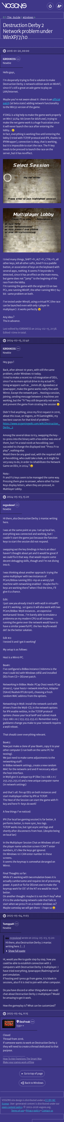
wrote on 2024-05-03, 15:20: (38, 937)
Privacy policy (33, 1110)
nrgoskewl (15, 937)
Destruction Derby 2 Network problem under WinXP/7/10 (27, 31)
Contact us (47, 1110)
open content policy (12, 1107)
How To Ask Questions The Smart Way (22, 1058)
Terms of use (17, 1110)
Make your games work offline (18, 1062)
